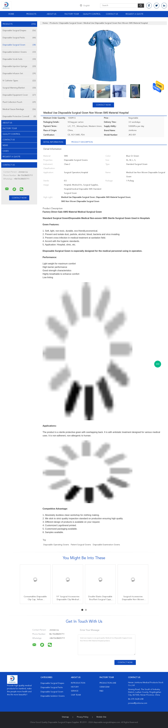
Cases (6, 151)
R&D (101, 691)
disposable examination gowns (106, 545)
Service (74, 691)
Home (11, 14)
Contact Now (103, 105)
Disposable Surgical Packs (19, 37)
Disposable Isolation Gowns (19, 52)
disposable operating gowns (56, 545)
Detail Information (53, 142)
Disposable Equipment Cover (19, 95)
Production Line (108, 683)
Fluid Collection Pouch (19, 102)
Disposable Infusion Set (19, 73)
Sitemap (65, 717)
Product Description (82, 142)
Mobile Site (101, 717)
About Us (51, 14)
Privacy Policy (82, 717)
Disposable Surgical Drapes (19, 30)
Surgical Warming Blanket (19, 87)
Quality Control (92, 14)
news (5, 145)
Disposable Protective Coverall (19, 116)
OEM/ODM (104, 687)
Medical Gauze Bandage (19, 109)
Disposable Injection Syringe (19, 66)
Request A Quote (134, 14)
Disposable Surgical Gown (19, 45)
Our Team (76, 695)
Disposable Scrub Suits (19, 59)
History (75, 687)
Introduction (78, 683)
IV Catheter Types (19, 80)
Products (31, 14)
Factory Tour (72, 14)
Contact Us (112, 14)
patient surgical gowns (81, 545)
